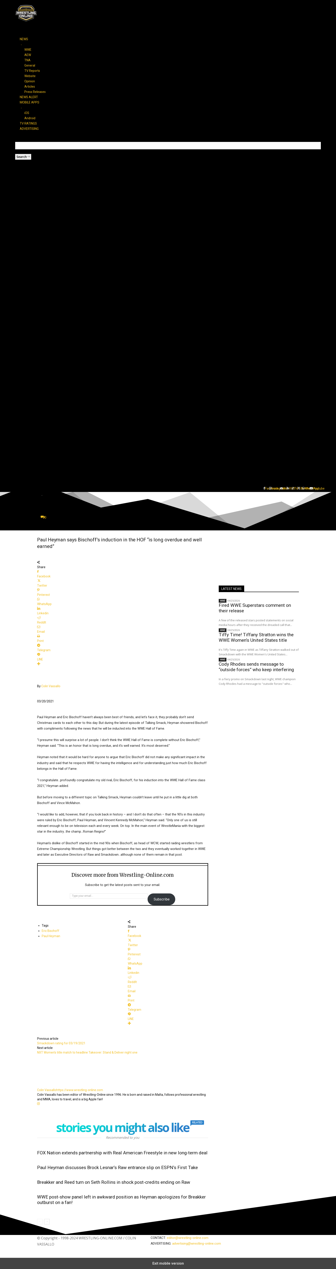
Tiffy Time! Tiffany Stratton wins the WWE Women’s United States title (256, 637)
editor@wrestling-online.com (187, 1238)
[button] (168, 469)
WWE (222, 600)
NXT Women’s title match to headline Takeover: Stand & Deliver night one (87, 1052)
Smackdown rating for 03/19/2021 (61, 1043)
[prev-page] (40, 1221)
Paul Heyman (51, 936)
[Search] (23, 157)
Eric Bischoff (50, 931)
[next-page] (47, 1221)
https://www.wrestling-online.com (79, 1090)
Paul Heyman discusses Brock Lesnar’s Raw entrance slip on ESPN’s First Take (117, 1167)
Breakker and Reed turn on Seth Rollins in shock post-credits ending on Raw (113, 1182)
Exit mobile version (168, 1263)
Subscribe (162, 899)
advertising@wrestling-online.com (196, 1244)
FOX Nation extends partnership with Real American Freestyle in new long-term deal (122, 1152)
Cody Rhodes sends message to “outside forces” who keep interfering (256, 667)
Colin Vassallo (50, 686)
